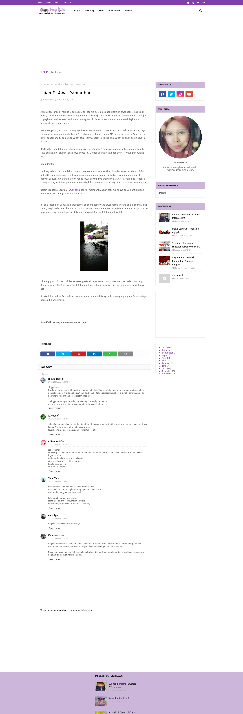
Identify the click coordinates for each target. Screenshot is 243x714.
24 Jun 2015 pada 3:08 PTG (58, 518)
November (167, 374)
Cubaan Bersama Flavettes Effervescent (186, 216)
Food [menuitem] (101, 10)
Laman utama (46, 84)
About (48, 3)
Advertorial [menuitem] (114, 10)
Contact (57, 3)
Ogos (165, 355)
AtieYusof (53, 415)
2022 (164, 368)
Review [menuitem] (128, 10)
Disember (167, 371)
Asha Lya (53, 515)
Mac (164, 360)
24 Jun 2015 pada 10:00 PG (58, 382)
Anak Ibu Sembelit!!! (119, 698)
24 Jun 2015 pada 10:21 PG (58, 419)
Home (40, 3)
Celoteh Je (58, 84)
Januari (166, 366)
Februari (166, 363)
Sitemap (67, 3)
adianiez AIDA (56, 441)
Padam (57, 409)
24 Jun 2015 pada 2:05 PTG (58, 481)
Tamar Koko (73, 190)
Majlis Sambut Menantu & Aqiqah (185, 230)
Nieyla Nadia (55, 378)
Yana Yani (53, 478)
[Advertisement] (121, 42)
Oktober (166, 350)
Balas (51, 409)
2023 (164, 347)
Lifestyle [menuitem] (76, 10)
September (168, 353)
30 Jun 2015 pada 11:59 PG (58, 538)
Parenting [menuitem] (90, 10)
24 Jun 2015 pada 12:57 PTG (58, 445)
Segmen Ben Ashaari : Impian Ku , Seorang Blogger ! (183, 261)
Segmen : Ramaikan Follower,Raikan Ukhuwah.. (186, 245)
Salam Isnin (178, 275)
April (164, 358)
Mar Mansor (47, 99)
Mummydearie (56, 535)
